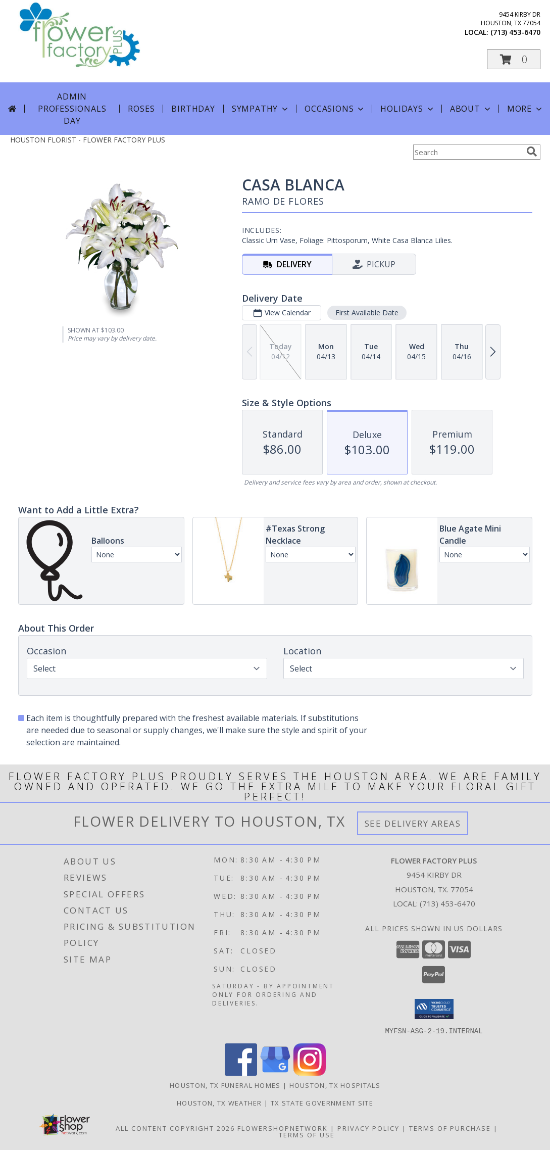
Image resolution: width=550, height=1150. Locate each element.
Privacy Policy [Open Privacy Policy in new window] (368, 1127)
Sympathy (261, 108)
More (525, 108)
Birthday (193, 108)
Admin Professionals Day (72, 108)
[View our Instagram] (309, 1072)
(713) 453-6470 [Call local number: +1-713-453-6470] (515, 32)
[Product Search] (468, 152)
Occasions (335, 108)
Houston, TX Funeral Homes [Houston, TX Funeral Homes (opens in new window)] (225, 1084)
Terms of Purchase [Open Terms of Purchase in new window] (450, 1127)
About (471, 108)
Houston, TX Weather (219, 1102)
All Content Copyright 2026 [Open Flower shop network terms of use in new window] (175, 1127)
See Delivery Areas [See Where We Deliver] (413, 823)
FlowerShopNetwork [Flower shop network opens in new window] (282, 1127)
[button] (513, 59)
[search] (532, 151)
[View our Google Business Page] (275, 1072)
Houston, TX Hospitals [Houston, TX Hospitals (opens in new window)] (334, 1084)
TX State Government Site (322, 1102)
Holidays (407, 108)
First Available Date (366, 312)
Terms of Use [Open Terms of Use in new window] (307, 1134)
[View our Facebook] (241, 1072)
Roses (141, 108)
